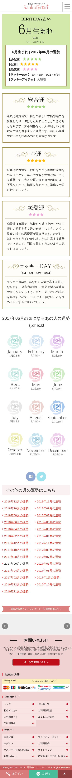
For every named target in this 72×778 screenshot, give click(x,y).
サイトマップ (45, 749)
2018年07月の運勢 (49, 515)
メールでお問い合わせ (36, 662)
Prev (5, 626)
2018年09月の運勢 (49, 508)
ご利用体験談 (45, 710)
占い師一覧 (44, 704)
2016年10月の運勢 (49, 584)
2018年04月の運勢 (16, 529)
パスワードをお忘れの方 (16, 749)
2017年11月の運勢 (49, 543)
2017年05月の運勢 (49, 563)
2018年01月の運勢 (49, 536)
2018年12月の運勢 (16, 501)
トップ (7, 704)
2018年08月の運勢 (16, 515)
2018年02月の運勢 (16, 536)
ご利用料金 (9, 723)
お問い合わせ (11, 756)
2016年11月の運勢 (16, 591)
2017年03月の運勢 (49, 570)
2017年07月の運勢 (49, 556)
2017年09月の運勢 (49, 549)
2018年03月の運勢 (49, 529)
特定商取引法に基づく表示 (52, 756)
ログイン (14, 774)
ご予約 (43, 774)
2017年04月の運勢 (16, 570)
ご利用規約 (44, 743)
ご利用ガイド (11, 716)
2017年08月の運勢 (16, 556)
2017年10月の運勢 (16, 549)
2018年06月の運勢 (16, 522)
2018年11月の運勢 (49, 501)
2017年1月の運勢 (48, 577)
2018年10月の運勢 (16, 508)
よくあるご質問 (46, 716)
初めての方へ (11, 710)
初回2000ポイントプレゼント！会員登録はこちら (36, 608)
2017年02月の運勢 (16, 577)
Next (67, 626)
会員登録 (8, 737)
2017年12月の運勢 (16, 543)
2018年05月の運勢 (49, 522)
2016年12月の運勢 (16, 584)
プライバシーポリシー (49, 737)
